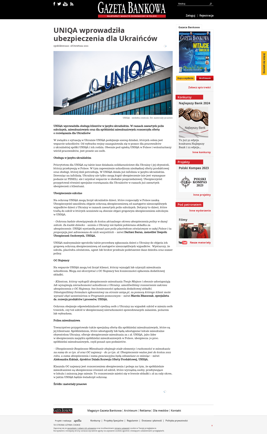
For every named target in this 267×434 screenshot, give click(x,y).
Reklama (145, 410)
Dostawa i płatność (152, 420)
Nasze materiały (200, 242)
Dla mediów (160, 410)
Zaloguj (190, 15)
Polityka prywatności (177, 420)
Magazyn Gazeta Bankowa (104, 410)
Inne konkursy (201, 152)
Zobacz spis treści (199, 87)
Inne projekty (202, 194)
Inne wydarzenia (200, 210)
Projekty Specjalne (113, 420)
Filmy (183, 220)
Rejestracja (206, 15)
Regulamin (132, 420)
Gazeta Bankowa (189, 27)
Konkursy (95, 420)
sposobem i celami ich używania (81, 428)
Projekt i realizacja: (63, 421)
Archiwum (205, 78)
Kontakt (176, 410)
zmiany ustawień (122, 428)
